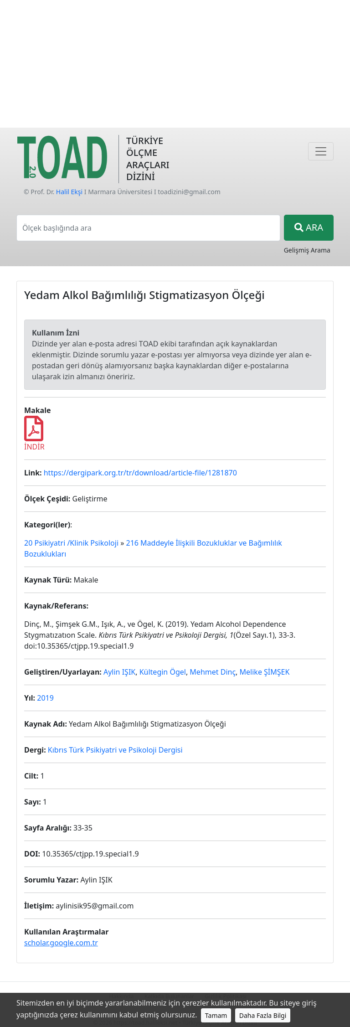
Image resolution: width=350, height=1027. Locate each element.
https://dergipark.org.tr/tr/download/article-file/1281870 (140, 473)
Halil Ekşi (69, 191)
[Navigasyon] (321, 151)
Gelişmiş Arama (307, 250)
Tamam (216, 1015)
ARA (308, 227)
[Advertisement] (175, 64)
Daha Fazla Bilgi (263, 1015)
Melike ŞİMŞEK (265, 672)
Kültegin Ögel (162, 672)
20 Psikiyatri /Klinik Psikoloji (71, 543)
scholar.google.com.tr (61, 943)
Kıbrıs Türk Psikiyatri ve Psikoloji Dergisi (115, 750)
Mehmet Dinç (213, 672)
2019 (45, 698)
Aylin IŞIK (119, 672)
